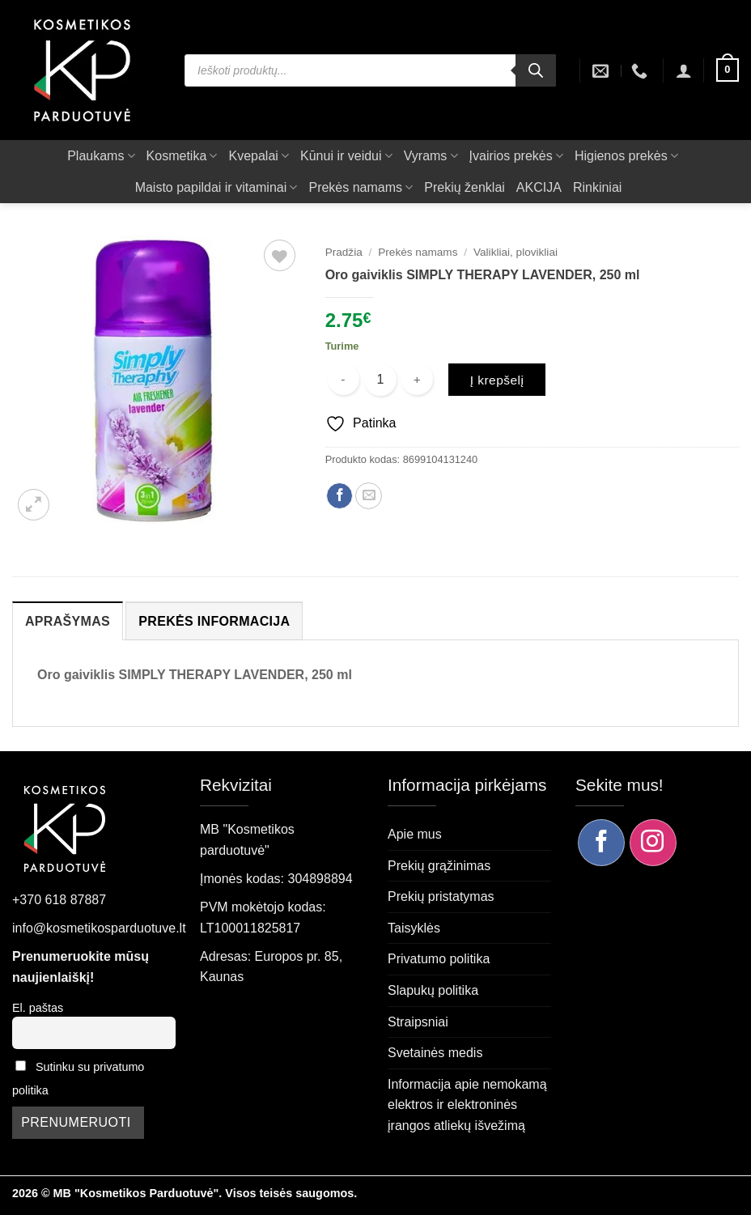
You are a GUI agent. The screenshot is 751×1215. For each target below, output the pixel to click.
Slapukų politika (433, 990)
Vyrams (431, 156)
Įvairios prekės (516, 156)
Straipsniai (418, 1022)
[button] (684, 70)
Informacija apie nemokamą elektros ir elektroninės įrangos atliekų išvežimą (467, 1104)
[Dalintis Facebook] (339, 495)
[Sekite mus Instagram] (653, 842)
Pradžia (344, 252)
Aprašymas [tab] (67, 621)
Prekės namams (360, 187)
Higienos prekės (626, 156)
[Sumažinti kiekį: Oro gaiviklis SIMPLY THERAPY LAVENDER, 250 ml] (343, 379)
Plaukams (100, 156)
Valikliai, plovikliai (515, 252)
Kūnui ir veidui (346, 156)
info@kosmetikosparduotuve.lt (99, 928)
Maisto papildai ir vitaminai (216, 187)
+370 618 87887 (59, 900)
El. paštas (37, 1007)
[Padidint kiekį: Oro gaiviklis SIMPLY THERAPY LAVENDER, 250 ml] (417, 379)
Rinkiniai (597, 187)
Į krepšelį (497, 380)
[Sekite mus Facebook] (601, 842)
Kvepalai (258, 156)
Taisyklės (414, 928)
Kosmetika (182, 156)
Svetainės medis (435, 1053)
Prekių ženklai (464, 187)
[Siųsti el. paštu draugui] (368, 495)
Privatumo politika (439, 959)
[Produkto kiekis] (380, 379)
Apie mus (415, 834)
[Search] (536, 70)
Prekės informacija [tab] (214, 621)
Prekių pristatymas (441, 896)
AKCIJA (539, 187)
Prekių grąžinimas (439, 866)
